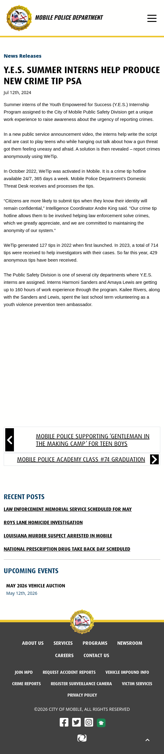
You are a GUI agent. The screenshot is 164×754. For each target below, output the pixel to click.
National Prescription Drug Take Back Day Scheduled (67, 549)
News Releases (22, 55)
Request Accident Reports (69, 672)
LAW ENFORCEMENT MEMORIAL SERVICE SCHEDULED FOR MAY (68, 509)
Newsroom (129, 643)
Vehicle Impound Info (127, 672)
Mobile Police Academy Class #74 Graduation (81, 459)
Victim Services (137, 683)
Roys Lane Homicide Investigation (43, 522)
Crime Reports (26, 683)
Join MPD (24, 672)
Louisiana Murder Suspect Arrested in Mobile (58, 535)
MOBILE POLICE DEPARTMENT (53, 18)
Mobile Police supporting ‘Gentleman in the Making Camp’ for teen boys (92, 440)
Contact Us (96, 655)
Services (63, 643)
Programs (95, 643)
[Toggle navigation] (152, 18)
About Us (33, 643)
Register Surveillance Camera (81, 683)
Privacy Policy (82, 695)
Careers (64, 655)
